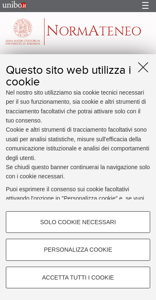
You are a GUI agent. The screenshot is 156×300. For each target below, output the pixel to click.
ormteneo (93, 31)
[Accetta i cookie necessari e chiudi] (143, 67)
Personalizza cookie (78, 249)
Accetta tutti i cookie (78, 277)
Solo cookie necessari (78, 222)
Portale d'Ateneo (12, 6)
